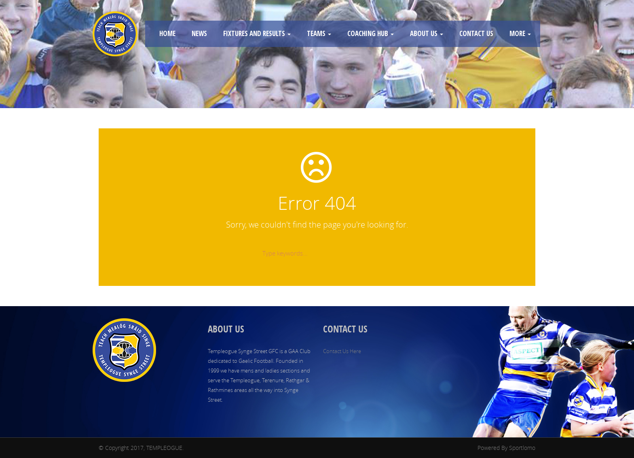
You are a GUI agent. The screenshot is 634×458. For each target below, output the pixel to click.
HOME (167, 33)
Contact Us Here (342, 351)
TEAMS (319, 33)
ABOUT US (426, 33)
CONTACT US (476, 33)
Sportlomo (522, 448)
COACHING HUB (370, 33)
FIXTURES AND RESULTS (257, 33)
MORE (520, 33)
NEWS (199, 33)
